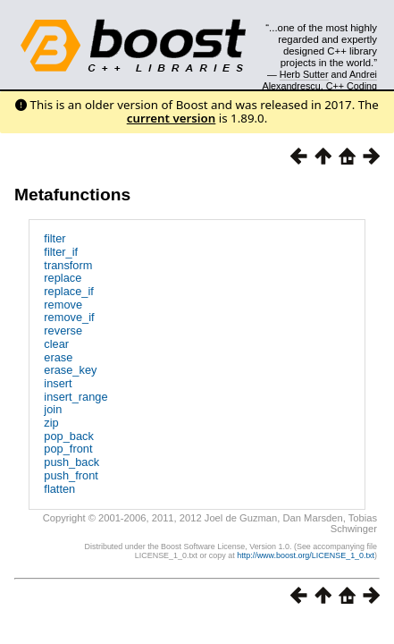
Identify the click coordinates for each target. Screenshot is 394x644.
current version (171, 118)
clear (56, 344)
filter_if (61, 251)
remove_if (69, 317)
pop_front (68, 448)
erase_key (70, 370)
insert (57, 383)
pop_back (69, 436)
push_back (71, 462)
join (53, 409)
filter (54, 238)
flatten (59, 489)
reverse (63, 330)
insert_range (75, 396)
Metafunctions (72, 194)
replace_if (69, 291)
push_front (70, 475)
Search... (336, 27)
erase (58, 357)
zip (51, 422)
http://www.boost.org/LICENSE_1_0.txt (305, 555)
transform (68, 265)
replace (62, 277)
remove (63, 304)
